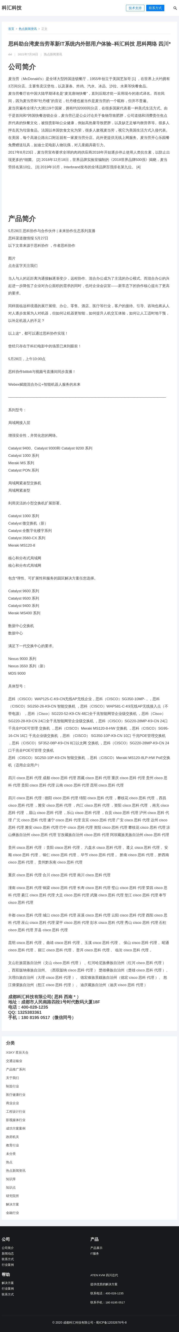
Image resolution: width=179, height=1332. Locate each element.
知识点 (11, 1187)
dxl (10, 54)
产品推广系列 (15, 1069)
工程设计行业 (15, 1111)
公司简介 (8, 1248)
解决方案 (12, 1204)
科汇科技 (12, 8)
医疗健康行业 (15, 1094)
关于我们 (12, 1078)
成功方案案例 (15, 1128)
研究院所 (12, 1196)
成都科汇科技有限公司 (78, 1322)
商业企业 (12, 1103)
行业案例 (8, 1264)
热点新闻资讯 (28, 28)
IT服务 (94, 1253)
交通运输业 (14, 1061)
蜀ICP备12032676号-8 (111, 1322)
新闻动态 (8, 1253)
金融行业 (12, 1213)
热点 (9, 1162)
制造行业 (12, 1086)
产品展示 (96, 1248)
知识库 (11, 1179)
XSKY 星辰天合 (17, 1052)
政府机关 (12, 1137)
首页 (11, 28)
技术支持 (135, 8)
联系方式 (155, 8)
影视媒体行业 (15, 1120)
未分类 (11, 1153)
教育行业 (12, 1145)
